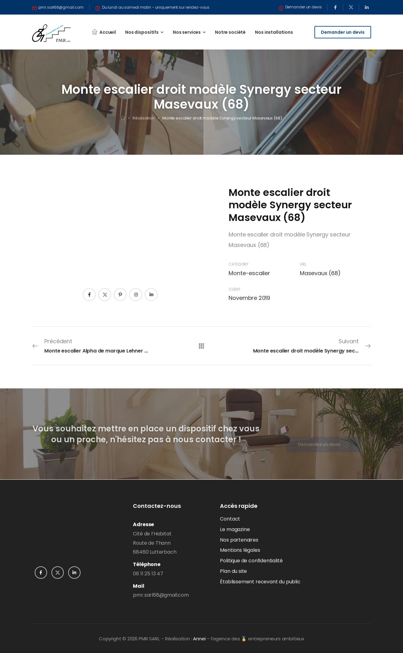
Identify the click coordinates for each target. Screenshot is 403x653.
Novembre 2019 (249, 298)
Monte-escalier (249, 273)
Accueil (107, 32)
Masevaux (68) (320, 273)
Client (234, 289)
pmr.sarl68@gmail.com (161, 595)
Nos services (187, 32)
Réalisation (144, 118)
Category (238, 264)
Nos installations (274, 32)
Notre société (230, 32)
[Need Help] (58, 7)
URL (303, 264)
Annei (199, 638)
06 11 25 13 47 (148, 573)
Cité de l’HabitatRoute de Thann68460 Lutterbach (154, 543)
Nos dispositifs (142, 32)
